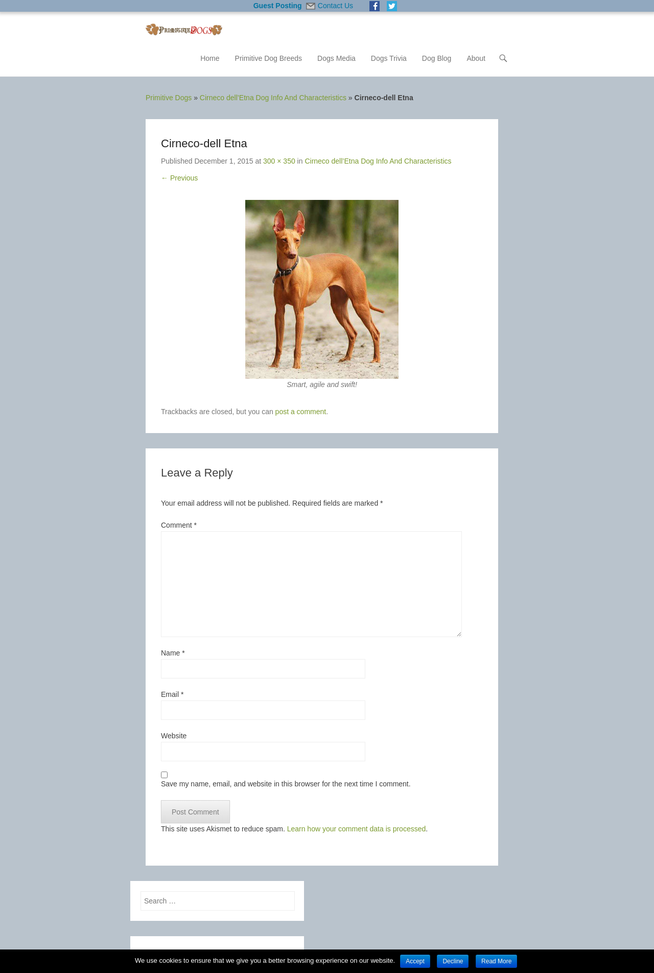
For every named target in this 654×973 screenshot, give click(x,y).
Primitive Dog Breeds (268, 58)
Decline (452, 961)
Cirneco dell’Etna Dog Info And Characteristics (273, 98)
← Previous (179, 178)
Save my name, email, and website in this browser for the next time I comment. (286, 784)
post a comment (300, 412)
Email (172, 694)
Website (173, 736)
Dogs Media (336, 58)
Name (173, 653)
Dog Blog (437, 58)
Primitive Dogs (169, 98)
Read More (496, 961)
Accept (415, 961)
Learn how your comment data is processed (356, 829)
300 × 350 (279, 161)
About (475, 58)
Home (209, 58)
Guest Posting (277, 6)
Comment (179, 525)
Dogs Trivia (389, 58)
